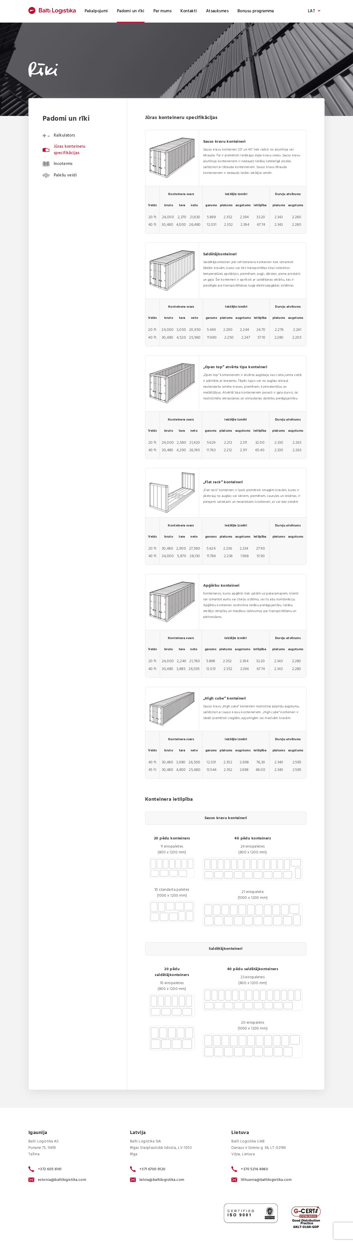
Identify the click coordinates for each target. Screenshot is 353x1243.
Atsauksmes (217, 11)
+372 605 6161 (45, 1169)
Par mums (162, 11)
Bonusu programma (255, 11)
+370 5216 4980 (249, 1169)
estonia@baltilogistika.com (57, 1180)
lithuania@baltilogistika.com (261, 1180)
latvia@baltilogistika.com (157, 1180)
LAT (314, 11)
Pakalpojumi (96, 11)
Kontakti (188, 11)
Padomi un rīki (130, 11)
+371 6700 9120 (148, 1169)
